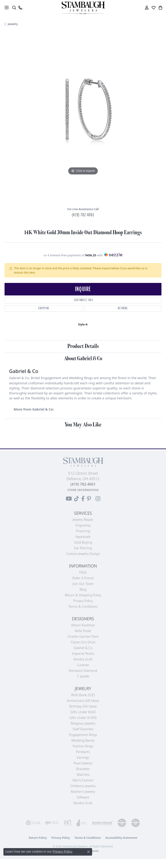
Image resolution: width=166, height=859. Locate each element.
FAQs (83, 572)
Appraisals (83, 536)
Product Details (83, 346)
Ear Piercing (83, 548)
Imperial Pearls (83, 653)
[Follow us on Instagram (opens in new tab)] (98, 498)
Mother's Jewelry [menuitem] (83, 791)
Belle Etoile (83, 631)
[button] (14, 7)
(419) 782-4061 (83, 215)
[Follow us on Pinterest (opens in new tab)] (89, 498)
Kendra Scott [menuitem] (82, 803)
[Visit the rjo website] (67, 822)
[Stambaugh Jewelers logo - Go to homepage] (83, 8)
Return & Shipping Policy (83, 595)
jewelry (13, 24)
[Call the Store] (83, 484)
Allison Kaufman (83, 625)
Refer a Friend (83, 578)
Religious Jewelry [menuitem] (83, 723)
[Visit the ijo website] (52, 822)
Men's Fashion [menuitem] (83, 780)
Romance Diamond (83, 670)
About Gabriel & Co (83, 358)
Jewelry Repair (83, 519)
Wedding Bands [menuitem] (83, 740)
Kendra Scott (82, 659)
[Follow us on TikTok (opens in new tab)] (76, 498)
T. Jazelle (83, 676)
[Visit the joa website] (82, 822)
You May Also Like (83, 424)
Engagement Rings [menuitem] (83, 735)
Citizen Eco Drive (83, 642)
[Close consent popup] (88, 851)
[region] (83, 118)
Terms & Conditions (83, 606)
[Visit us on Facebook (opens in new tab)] (83, 498)
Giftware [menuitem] (83, 797)
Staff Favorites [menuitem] (83, 729)
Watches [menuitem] (83, 774)
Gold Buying (83, 542)
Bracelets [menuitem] (83, 769)
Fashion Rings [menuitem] (83, 746)
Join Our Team (83, 584)
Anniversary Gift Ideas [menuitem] (83, 700)
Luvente (83, 665)
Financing (83, 531)
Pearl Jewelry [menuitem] (83, 763)
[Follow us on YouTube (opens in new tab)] (69, 498)
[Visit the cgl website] (135, 822)
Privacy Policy (83, 601)
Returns (123, 308)
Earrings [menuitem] (83, 757)
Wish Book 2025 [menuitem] (83, 695)
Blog (83, 589)
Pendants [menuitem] (83, 752)
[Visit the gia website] (33, 822)
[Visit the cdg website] (121, 822)
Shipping (43, 308)
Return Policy (38, 838)
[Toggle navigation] (6, 7)
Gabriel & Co (83, 648)
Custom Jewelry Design (83, 554)
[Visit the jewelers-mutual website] (102, 822)
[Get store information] (83, 490)
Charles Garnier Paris (83, 636)
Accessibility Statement (121, 838)
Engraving (83, 525)
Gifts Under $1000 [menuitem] (83, 717)
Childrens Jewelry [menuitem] (83, 786)
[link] (20, 7)
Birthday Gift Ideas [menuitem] (83, 706)
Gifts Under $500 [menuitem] (83, 712)
